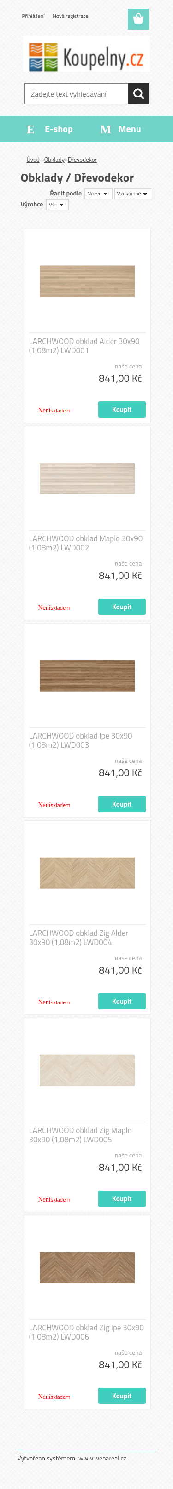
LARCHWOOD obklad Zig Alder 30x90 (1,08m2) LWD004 (79, 937)
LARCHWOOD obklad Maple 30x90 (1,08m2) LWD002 (86, 543)
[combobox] (98, 193)
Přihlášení (33, 15)
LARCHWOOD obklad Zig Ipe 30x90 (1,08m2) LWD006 (86, 1332)
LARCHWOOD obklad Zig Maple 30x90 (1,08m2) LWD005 (80, 1135)
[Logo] (86, 54)
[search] (138, 93)
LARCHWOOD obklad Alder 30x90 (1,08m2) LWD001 (84, 346)
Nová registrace (71, 15)
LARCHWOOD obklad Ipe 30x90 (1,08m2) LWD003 (80, 740)
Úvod (33, 159)
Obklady (54, 159)
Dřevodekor (82, 159)
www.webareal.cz (102, 1458)
